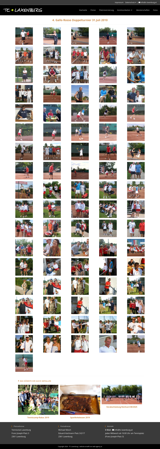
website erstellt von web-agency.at (91, 446)
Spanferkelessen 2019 (80, 417)
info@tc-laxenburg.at (149, 2)
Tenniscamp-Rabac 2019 (38, 417)
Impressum (119, 2)
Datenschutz (131, 2)
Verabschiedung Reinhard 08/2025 (121, 407)
